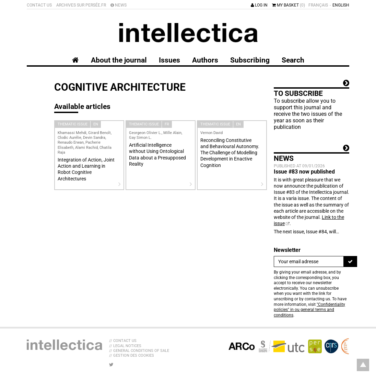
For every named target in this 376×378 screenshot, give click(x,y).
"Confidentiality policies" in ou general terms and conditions (309, 310)
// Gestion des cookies (131, 355)
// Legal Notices (125, 346)
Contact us (39, 5)
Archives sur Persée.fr (81, 5)
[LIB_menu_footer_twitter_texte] (111, 364)
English (340, 5)
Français (318, 5)
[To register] (350, 261)
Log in (259, 5)
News (118, 5)
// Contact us (123, 340)
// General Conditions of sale (139, 350)
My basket (288, 5)
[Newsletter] (309, 261)
